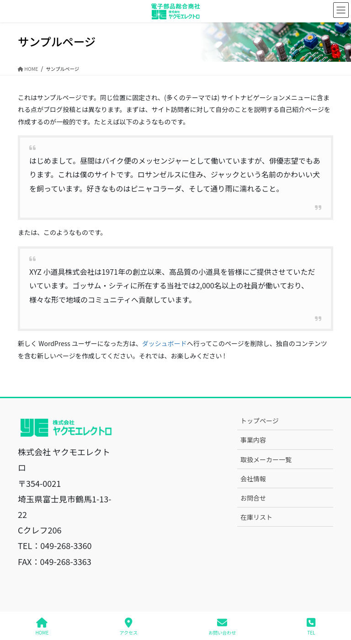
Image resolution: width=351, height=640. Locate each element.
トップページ (259, 420)
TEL (311, 626)
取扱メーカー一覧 (266, 459)
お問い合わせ (222, 626)
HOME (42, 626)
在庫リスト (256, 517)
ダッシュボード (164, 343)
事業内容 (253, 439)
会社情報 (253, 478)
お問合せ (253, 497)
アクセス (129, 626)
